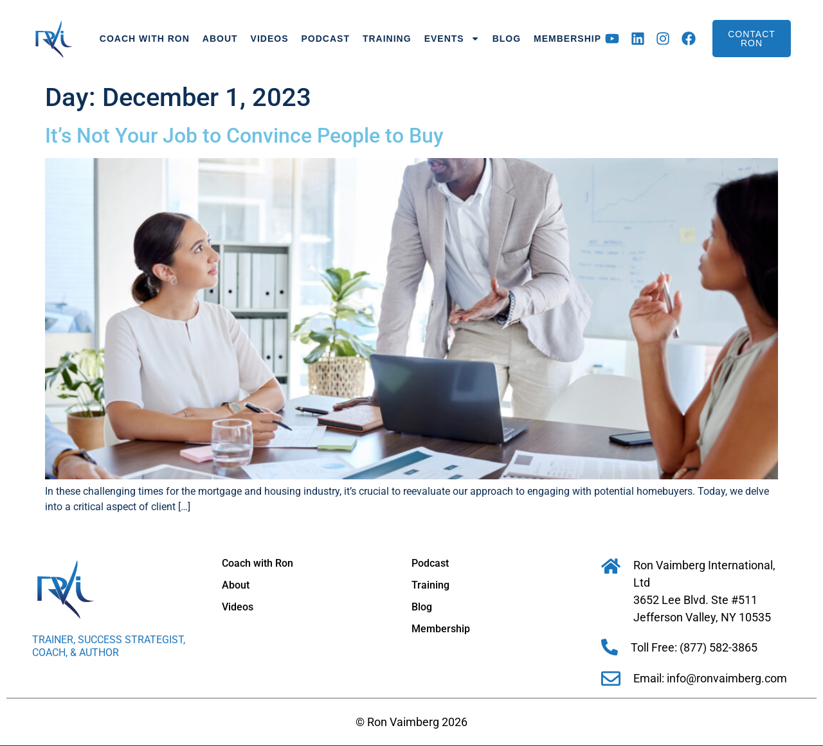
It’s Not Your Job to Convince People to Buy (244, 135)
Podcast (326, 38)
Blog (507, 38)
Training (387, 38)
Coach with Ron (145, 38)
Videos (270, 38)
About (220, 38)
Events (452, 38)
